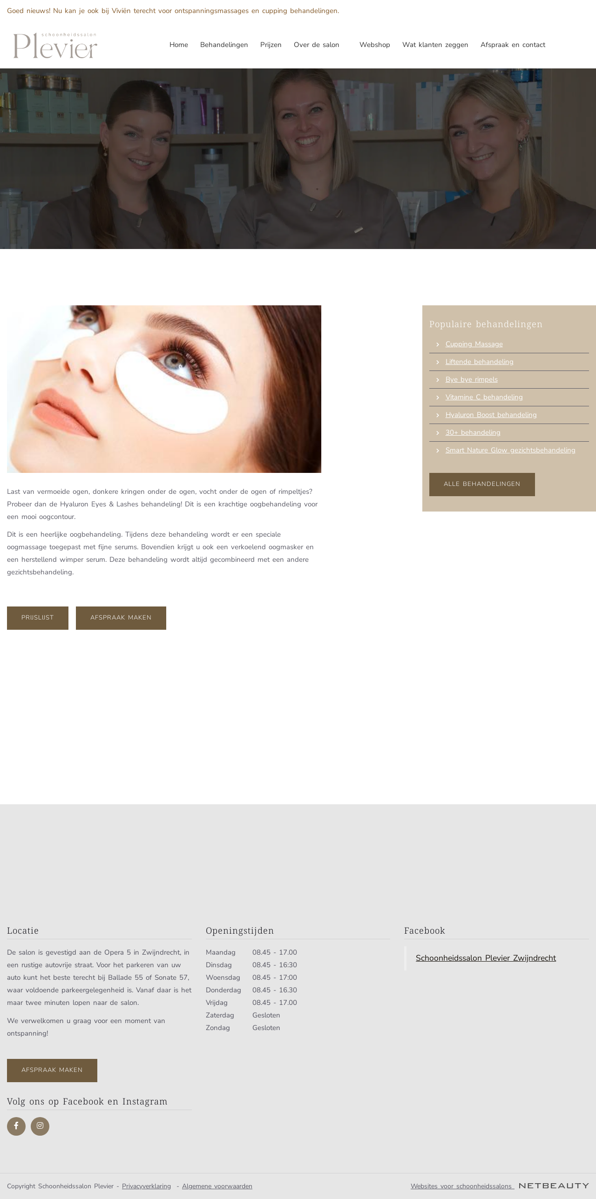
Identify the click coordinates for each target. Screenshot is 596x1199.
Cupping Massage (474, 344)
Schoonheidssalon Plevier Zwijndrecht (486, 957)
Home (178, 44)
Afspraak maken (121, 617)
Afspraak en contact (513, 44)
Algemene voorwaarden (217, 1186)
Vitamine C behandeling (484, 397)
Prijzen (271, 44)
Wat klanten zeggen (435, 44)
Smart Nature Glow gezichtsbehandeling (511, 450)
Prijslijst (37, 617)
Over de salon (320, 44)
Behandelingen (224, 44)
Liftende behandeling (480, 361)
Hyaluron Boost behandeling (491, 414)
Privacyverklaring (146, 1186)
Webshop (374, 44)
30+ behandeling (473, 432)
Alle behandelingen (482, 484)
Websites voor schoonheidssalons (500, 1186)
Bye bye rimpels (472, 379)
